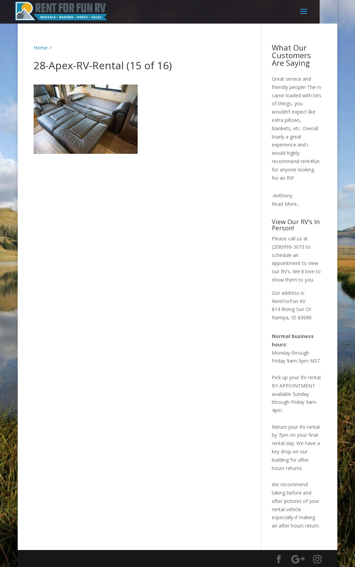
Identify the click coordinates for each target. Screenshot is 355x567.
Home (40, 47)
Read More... (286, 204)
